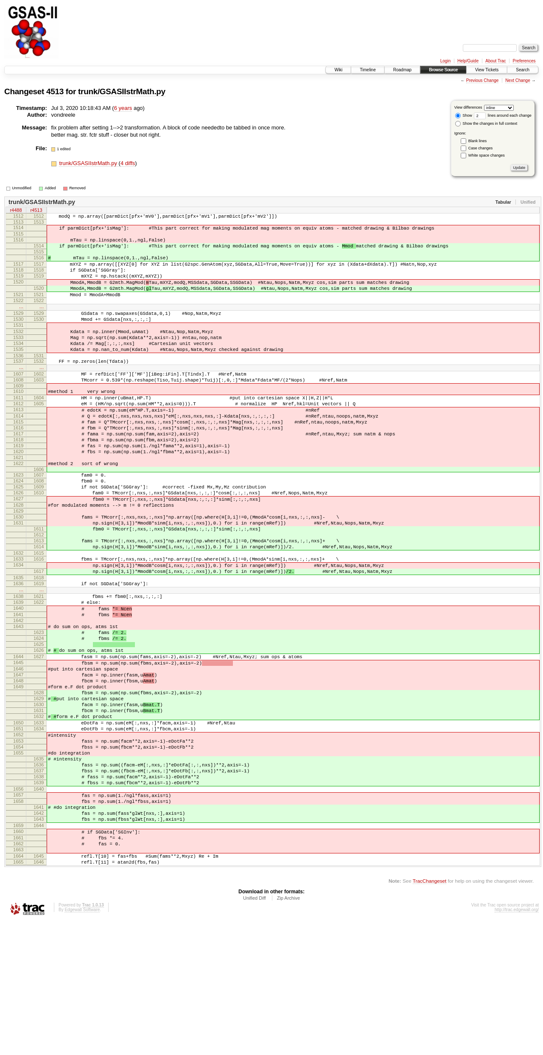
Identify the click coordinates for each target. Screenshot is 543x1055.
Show (463, 115)
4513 (55, 91)
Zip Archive (288, 1031)
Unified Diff (254, 1031)
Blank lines (477, 141)
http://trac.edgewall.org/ (517, 1043)
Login (445, 61)
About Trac (495, 61)
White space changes (486, 155)
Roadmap (402, 69)
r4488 (16, 210)
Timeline (367, 69)
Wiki (338, 69)
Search (522, 69)
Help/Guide (468, 61)
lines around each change (503, 115)
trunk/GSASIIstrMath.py (121, 91)
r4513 (36, 210)
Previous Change (482, 80)
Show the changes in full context (486, 123)
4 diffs (127, 163)
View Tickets (486, 69)
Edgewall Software (82, 1043)
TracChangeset (429, 1014)
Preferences (524, 61)
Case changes (480, 148)
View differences (468, 107)
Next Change (517, 80)
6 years (123, 108)
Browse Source (443, 69)
